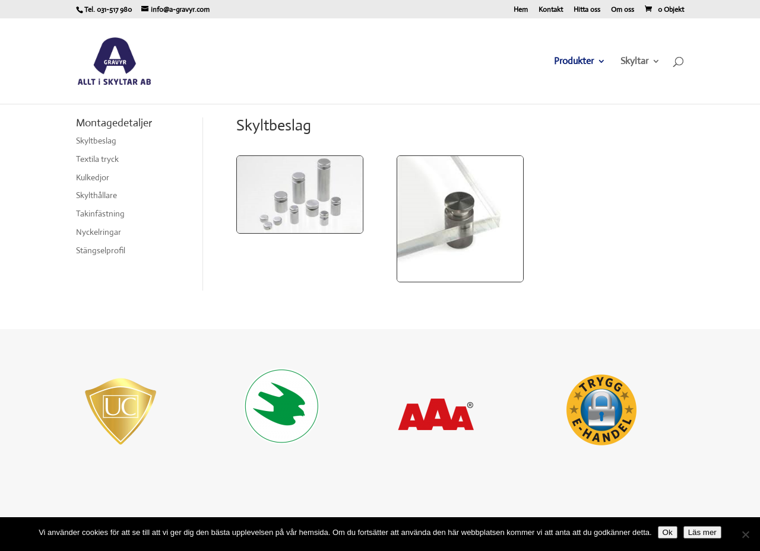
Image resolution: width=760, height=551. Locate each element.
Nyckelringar (98, 232)
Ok (668, 532)
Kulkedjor (92, 177)
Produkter (574, 62)
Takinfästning (100, 213)
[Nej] (745, 534)
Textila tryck (97, 159)
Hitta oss (587, 10)
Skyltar (634, 62)
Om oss (622, 10)
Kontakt (551, 10)
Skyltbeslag (96, 140)
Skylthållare (96, 195)
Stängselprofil (100, 250)
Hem (521, 10)
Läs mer (702, 532)
